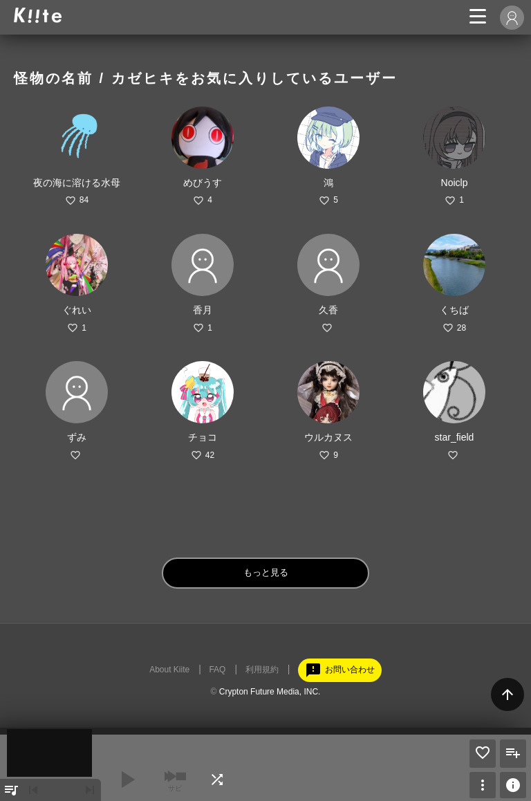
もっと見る (265, 572)
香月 (202, 309)
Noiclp (454, 182)
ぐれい (76, 309)
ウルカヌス (328, 437)
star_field (454, 437)
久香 (328, 309)
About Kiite (169, 669)
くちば (454, 309)
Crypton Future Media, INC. (270, 692)
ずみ (76, 437)
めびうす (202, 182)
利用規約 (262, 669)
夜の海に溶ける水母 (76, 182)
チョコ (202, 437)
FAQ (217, 669)
